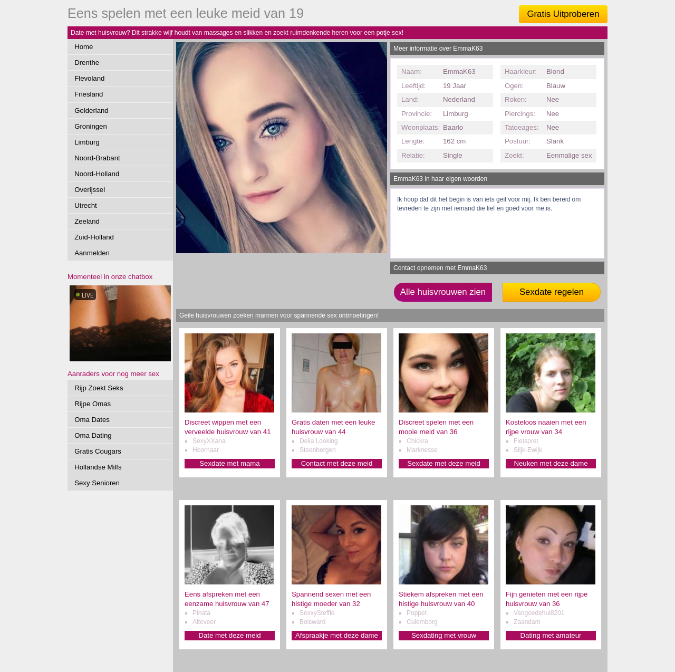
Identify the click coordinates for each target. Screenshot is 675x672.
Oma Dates (92, 420)
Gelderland (91, 110)
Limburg (87, 142)
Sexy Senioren (97, 483)
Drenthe (86, 62)
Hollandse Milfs (97, 467)
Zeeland (87, 221)
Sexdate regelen (551, 292)
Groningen (90, 126)
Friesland (88, 94)
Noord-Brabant (97, 158)
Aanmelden (92, 253)
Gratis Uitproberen (563, 14)
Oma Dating (92, 435)
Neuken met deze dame (550, 463)
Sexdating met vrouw (443, 635)
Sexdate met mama (229, 463)
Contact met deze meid (337, 463)
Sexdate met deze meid (443, 463)
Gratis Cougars (97, 451)
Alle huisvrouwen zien (443, 292)
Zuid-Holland (94, 237)
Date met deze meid (229, 635)
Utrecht (85, 205)
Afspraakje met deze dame (336, 635)
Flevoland (89, 78)
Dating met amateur (551, 635)
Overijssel (89, 190)
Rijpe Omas (92, 404)
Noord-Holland (96, 174)
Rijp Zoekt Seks (98, 388)
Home (83, 47)
